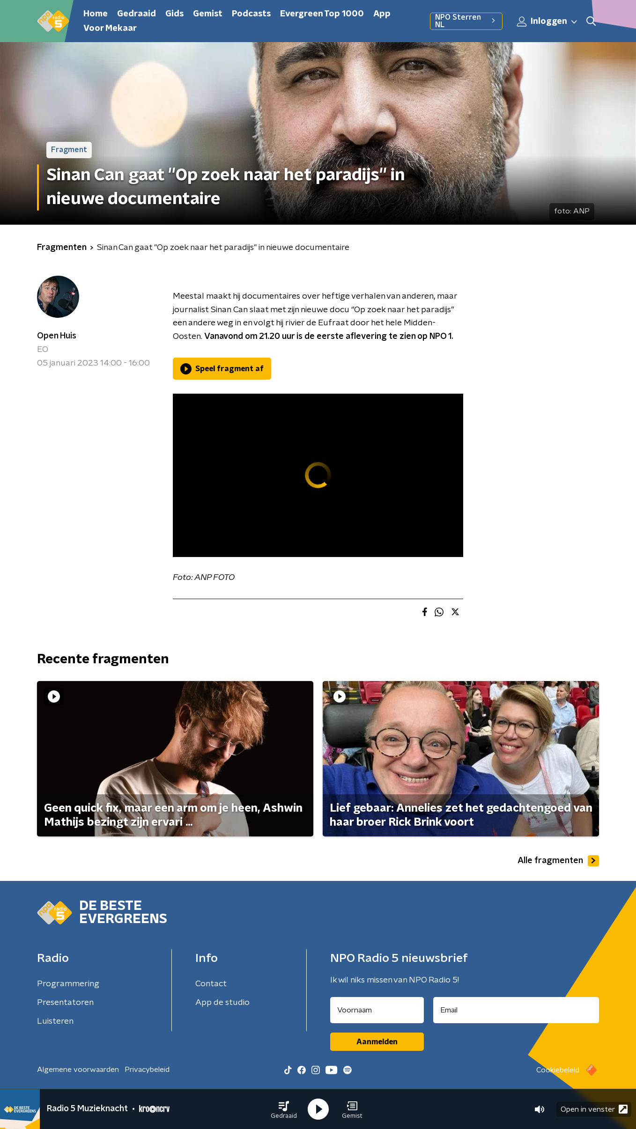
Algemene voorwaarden (78, 1069)
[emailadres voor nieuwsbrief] (516, 1010)
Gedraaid (136, 14)
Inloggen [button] (547, 21)
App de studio (222, 1002)
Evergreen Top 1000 (322, 14)
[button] (284, 1109)
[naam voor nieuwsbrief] (377, 1010)
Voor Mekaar (110, 28)
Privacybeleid (147, 1069)
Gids (174, 14)
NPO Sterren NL (466, 21)
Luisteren (55, 1021)
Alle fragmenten (558, 860)
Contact (211, 984)
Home (95, 14)
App (382, 14)
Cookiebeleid (557, 1070)
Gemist (207, 14)
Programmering (68, 984)
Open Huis (56, 336)
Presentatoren (65, 1002)
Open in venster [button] (594, 1109)
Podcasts (251, 14)
